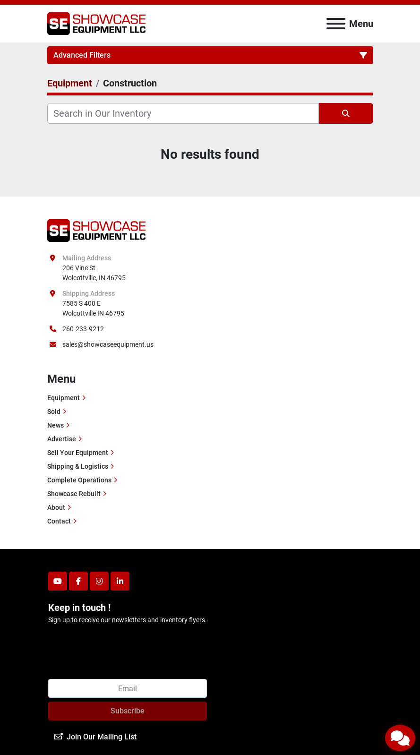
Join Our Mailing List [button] (95, 736)
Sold (53, 411)
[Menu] (335, 23)
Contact (59, 521)
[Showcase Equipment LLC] (96, 229)
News (55, 425)
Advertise (61, 439)
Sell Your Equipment (77, 452)
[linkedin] (120, 581)
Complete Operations (79, 480)
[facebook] (78, 581)
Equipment (63, 398)
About (56, 507)
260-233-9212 (83, 329)
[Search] (183, 113)
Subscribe (128, 710)
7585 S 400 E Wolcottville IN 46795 (93, 308)
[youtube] (57, 581)
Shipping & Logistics (77, 466)
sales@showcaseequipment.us (108, 344)
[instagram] (99, 581)
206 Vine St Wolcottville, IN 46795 (94, 273)
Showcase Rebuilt (74, 494)
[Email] (127, 688)
